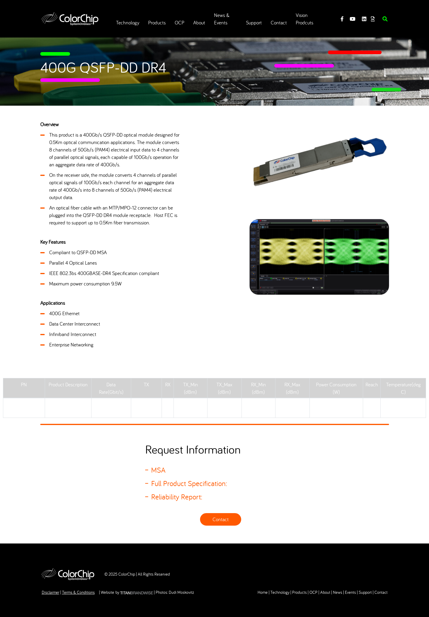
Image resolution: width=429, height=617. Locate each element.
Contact (221, 519)
